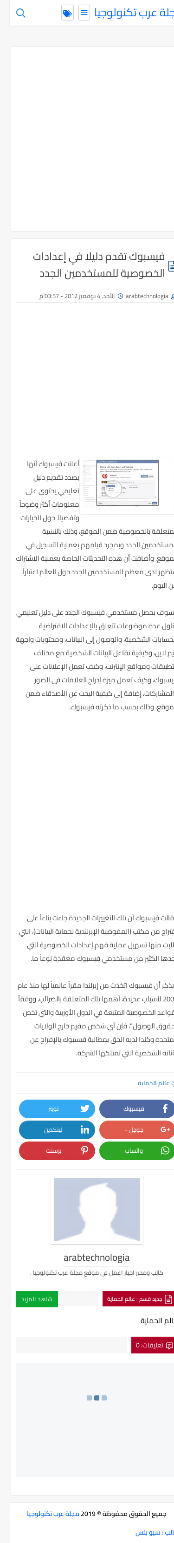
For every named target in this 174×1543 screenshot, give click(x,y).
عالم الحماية (148, 1082)
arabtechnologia (137, 295)
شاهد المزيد (27, 1299)
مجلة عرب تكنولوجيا (128, 12)
